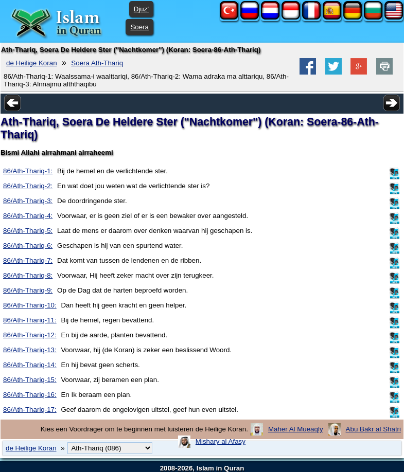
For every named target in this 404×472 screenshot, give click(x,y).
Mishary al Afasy (220, 441)
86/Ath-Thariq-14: (30, 365)
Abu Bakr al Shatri (373, 429)
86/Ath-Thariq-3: (27, 201)
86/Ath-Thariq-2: (27, 186)
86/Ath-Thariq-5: (27, 230)
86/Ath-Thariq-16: (30, 394)
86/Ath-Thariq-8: (27, 275)
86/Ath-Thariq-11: (30, 320)
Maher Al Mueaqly (295, 429)
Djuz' (141, 9)
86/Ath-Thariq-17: (30, 409)
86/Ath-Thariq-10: (30, 305)
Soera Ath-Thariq (97, 63)
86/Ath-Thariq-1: (27, 171)
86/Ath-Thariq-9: (27, 290)
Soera (139, 27)
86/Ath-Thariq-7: (27, 260)
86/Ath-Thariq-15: (30, 380)
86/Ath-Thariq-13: (30, 350)
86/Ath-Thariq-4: (27, 216)
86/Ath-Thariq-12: (30, 335)
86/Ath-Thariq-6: (27, 245)
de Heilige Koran (31, 63)
